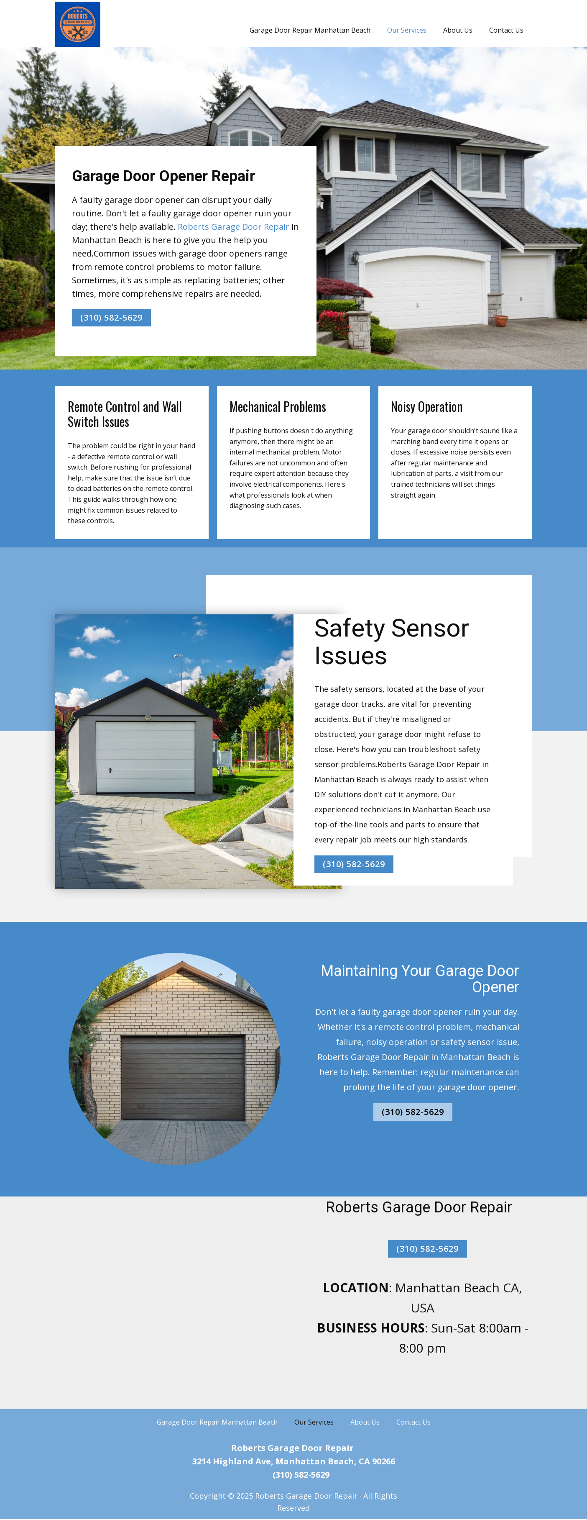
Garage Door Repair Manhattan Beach (310, 30)
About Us (457, 30)
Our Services (406, 30)
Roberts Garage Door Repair (233, 226)
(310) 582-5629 (111, 317)
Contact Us (506, 30)
